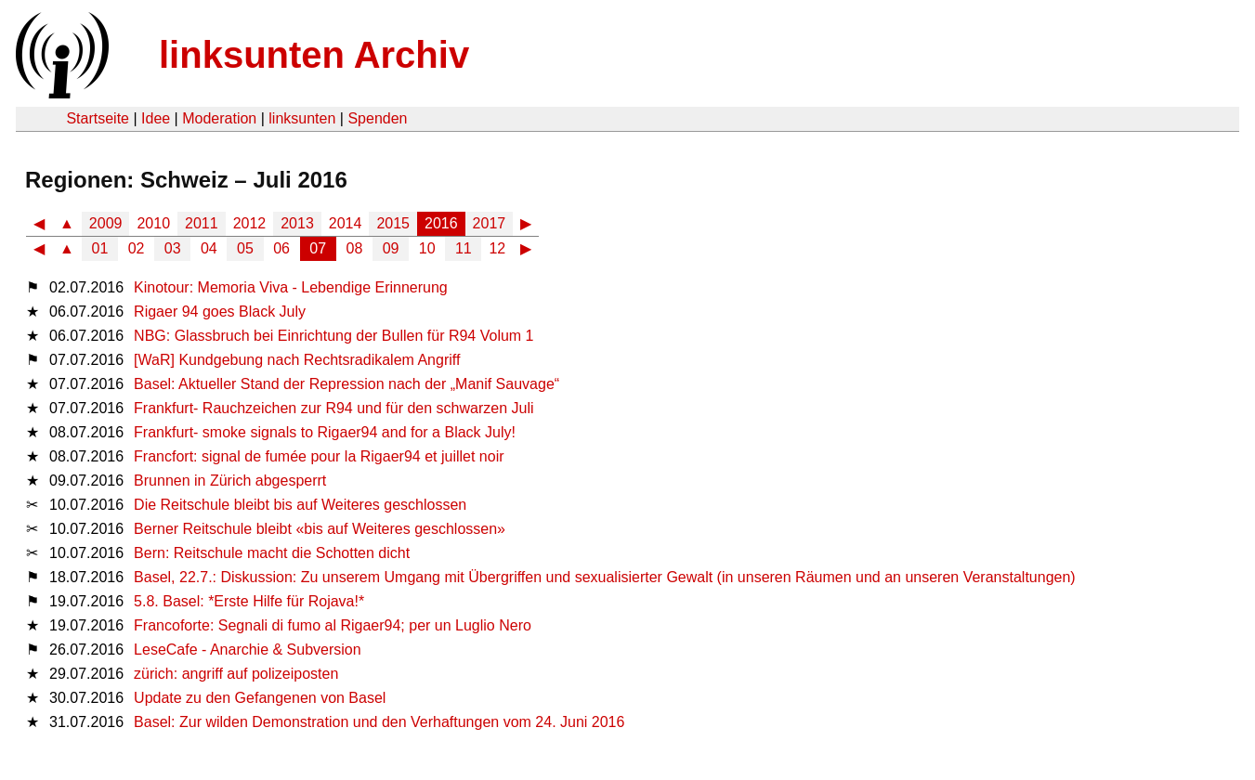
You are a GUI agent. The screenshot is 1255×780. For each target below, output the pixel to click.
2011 (201, 223)
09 (391, 248)
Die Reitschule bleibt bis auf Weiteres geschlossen (300, 505)
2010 (153, 223)
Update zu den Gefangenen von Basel (260, 698)
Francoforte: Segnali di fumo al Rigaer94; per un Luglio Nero (332, 625)
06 (281, 248)
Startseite (97, 118)
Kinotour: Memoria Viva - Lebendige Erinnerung (291, 287)
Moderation (219, 118)
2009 (106, 223)
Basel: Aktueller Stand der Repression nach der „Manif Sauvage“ (346, 384)
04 (209, 248)
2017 (489, 223)
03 (172, 248)
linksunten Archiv (314, 54)
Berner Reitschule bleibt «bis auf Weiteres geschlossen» (319, 529)
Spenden (377, 118)
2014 (345, 223)
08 (354, 248)
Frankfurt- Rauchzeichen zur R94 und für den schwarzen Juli (333, 408)
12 (497, 248)
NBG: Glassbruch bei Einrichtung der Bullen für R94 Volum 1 (333, 336)
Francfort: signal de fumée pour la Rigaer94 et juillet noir (318, 456)
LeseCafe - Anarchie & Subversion (247, 649)
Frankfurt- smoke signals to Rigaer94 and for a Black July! (325, 432)
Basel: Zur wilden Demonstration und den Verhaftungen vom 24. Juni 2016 (379, 722)
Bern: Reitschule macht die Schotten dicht (272, 553)
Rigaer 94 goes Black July (220, 311)
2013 (297, 223)
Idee (155, 118)
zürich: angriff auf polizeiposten (236, 674)
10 (427, 248)
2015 (393, 223)
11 (463, 248)
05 (245, 248)
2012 (250, 223)
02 (136, 248)
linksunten (301, 118)
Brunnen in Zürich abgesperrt (230, 480)
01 (100, 248)
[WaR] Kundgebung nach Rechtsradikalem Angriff (297, 360)
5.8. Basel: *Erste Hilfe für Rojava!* (249, 601)
